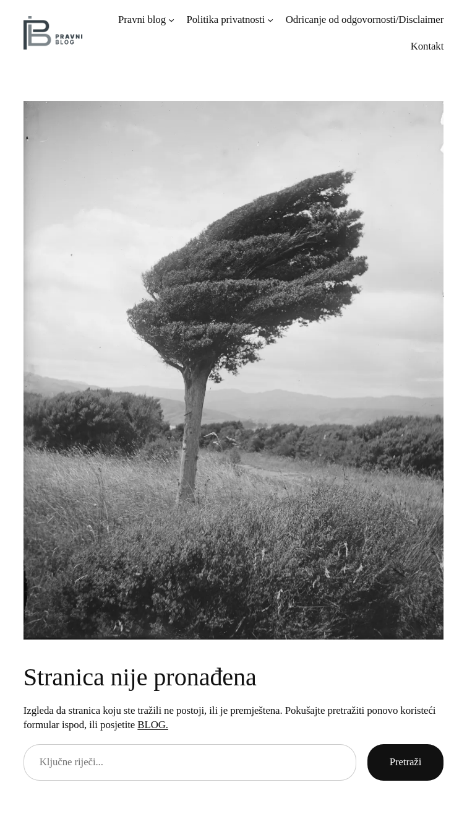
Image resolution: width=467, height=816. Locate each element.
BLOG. (152, 725)
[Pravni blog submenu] (171, 20)
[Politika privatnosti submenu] (270, 20)
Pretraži (406, 762)
